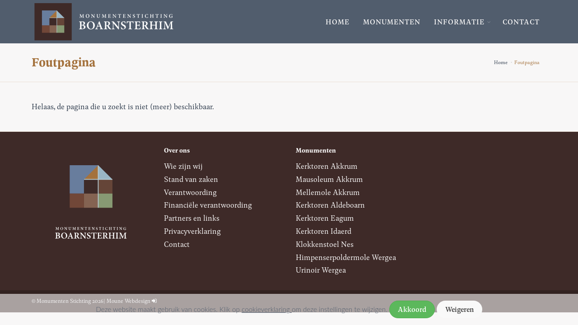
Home (338, 22)
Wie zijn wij (183, 166)
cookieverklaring (267, 309)
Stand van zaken (191, 179)
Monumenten (391, 22)
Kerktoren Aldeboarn (330, 205)
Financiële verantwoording (208, 205)
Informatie (459, 22)
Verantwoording (190, 192)
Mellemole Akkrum (328, 192)
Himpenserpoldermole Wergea (346, 257)
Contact (521, 22)
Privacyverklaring (192, 231)
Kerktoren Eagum (325, 218)
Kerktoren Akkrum (327, 166)
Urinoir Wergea (321, 270)
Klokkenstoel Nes (325, 244)
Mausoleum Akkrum (329, 179)
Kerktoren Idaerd (323, 231)
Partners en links (191, 218)
